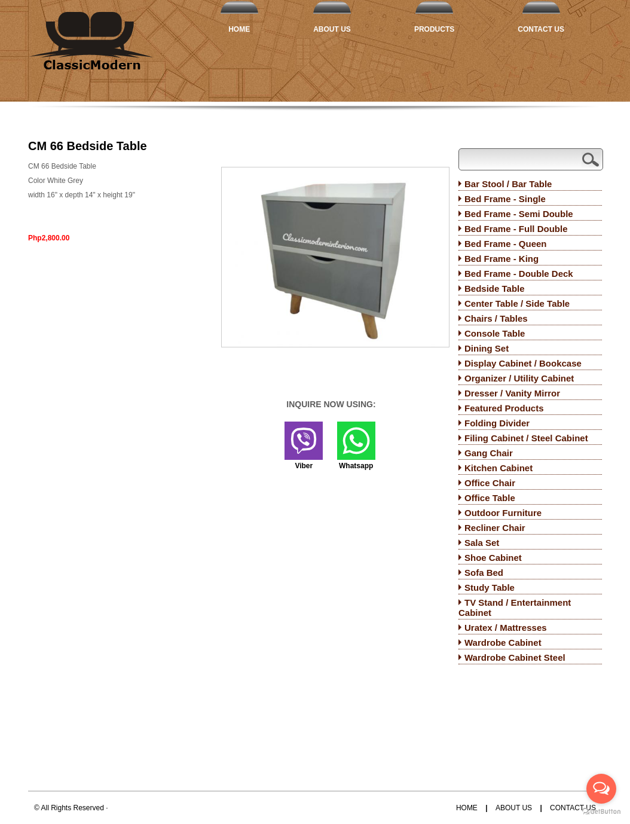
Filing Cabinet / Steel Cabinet (526, 438)
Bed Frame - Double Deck (518, 273)
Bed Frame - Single (505, 199)
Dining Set (486, 348)
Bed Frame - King (501, 259)
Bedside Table (494, 288)
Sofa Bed (483, 572)
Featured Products (504, 408)
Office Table (489, 498)
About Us (332, 29)
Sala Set (481, 543)
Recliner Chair (494, 528)
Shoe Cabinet (493, 558)
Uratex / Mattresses (505, 627)
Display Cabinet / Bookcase (523, 363)
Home (239, 29)
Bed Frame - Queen (505, 244)
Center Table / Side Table (517, 303)
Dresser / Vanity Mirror (512, 393)
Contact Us (541, 29)
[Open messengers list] (601, 789)
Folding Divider (497, 423)
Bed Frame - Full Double (516, 229)
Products (434, 29)
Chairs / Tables (496, 318)
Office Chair (489, 483)
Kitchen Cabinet (498, 468)
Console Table (494, 333)
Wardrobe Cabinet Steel (514, 657)
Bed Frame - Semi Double (518, 214)
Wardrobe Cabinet (503, 642)
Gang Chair (488, 453)
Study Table (489, 587)
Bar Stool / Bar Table (508, 184)
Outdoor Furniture (503, 513)
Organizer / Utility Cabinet (519, 378)
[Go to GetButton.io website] (601, 812)
